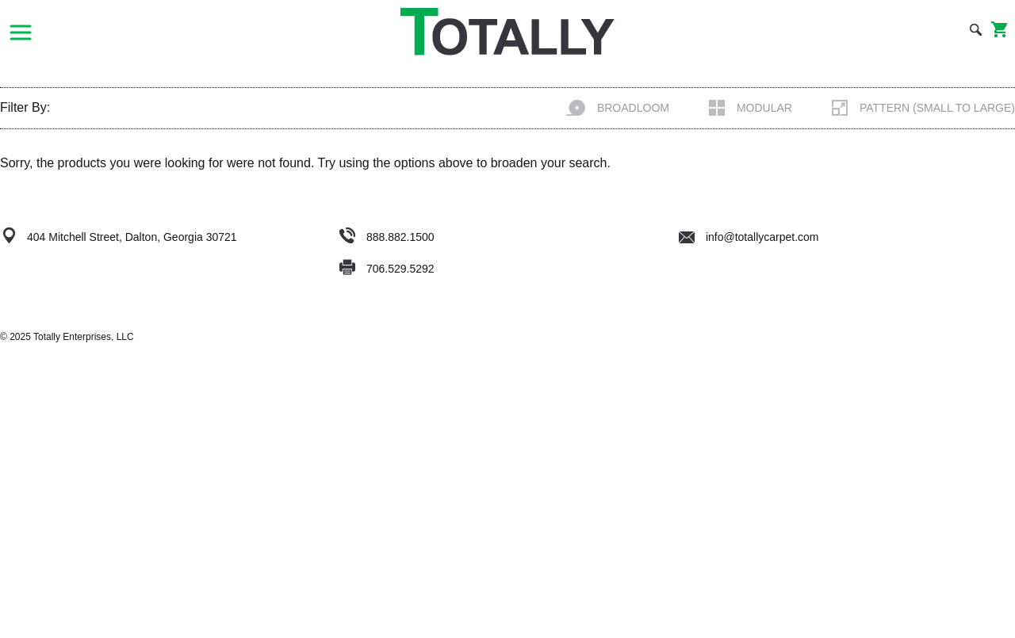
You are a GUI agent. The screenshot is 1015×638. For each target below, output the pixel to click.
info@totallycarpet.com (749, 237)
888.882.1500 (400, 237)
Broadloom (617, 108)
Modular (750, 108)
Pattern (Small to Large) (923, 108)
